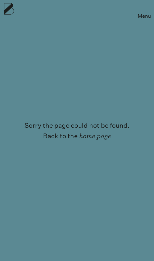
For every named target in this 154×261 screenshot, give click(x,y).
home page (95, 136)
